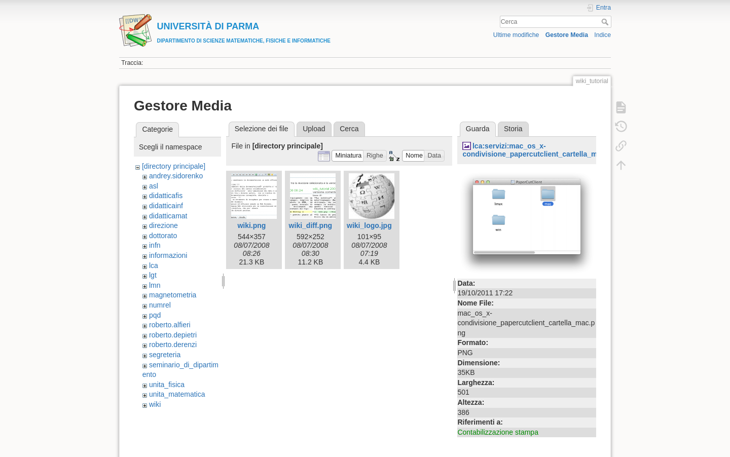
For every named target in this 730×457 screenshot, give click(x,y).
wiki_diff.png (311, 225)
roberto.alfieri (170, 325)
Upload (314, 129)
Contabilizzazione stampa (497, 432)
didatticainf (166, 206)
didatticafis (165, 196)
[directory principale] (173, 166)
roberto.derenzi (173, 344)
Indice (602, 35)
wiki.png (251, 225)
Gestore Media (566, 35)
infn (155, 245)
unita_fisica (167, 384)
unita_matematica (177, 394)
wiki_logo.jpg (369, 225)
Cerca (606, 21)
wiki (155, 404)
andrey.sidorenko (176, 176)
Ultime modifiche (516, 35)
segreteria (164, 355)
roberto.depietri (173, 335)
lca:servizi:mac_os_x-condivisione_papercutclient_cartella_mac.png (541, 150)
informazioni (168, 255)
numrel (160, 305)
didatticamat (168, 216)
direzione (163, 225)
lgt (153, 275)
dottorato (163, 236)
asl (153, 186)
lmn (155, 285)
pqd (155, 315)
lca (153, 265)
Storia (513, 129)
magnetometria (172, 295)
